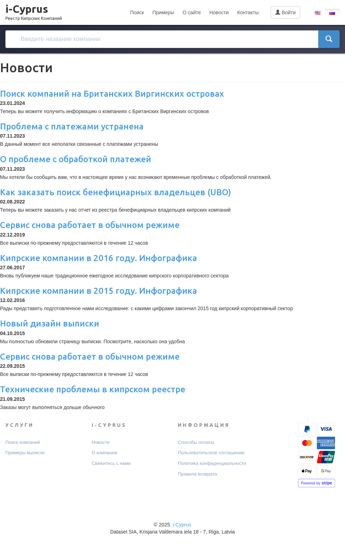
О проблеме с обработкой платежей (75, 159)
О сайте (191, 12)
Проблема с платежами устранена (72, 126)
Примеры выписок (24, 452)
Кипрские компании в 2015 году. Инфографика (98, 291)
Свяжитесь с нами (111, 463)
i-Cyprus (33, 10)
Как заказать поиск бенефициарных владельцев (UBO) (115, 192)
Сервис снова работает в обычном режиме (90, 225)
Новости (219, 12)
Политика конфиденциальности (212, 463)
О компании (104, 452)
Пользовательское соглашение (211, 452)
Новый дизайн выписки (49, 323)
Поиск (137, 12)
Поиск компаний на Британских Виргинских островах (112, 94)
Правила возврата (197, 474)
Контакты (248, 12)
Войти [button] (285, 12)
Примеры (163, 12)
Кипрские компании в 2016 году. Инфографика (98, 258)
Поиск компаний (22, 442)
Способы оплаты (196, 442)
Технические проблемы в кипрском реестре (92, 389)
